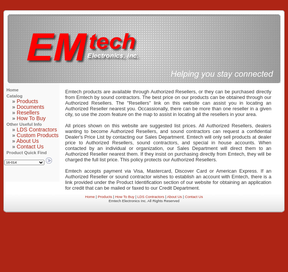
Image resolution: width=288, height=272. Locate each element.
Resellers (28, 113)
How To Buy (31, 118)
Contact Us (30, 147)
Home (90, 197)
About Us (27, 141)
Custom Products (37, 135)
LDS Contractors (37, 130)
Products (27, 101)
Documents (30, 107)
